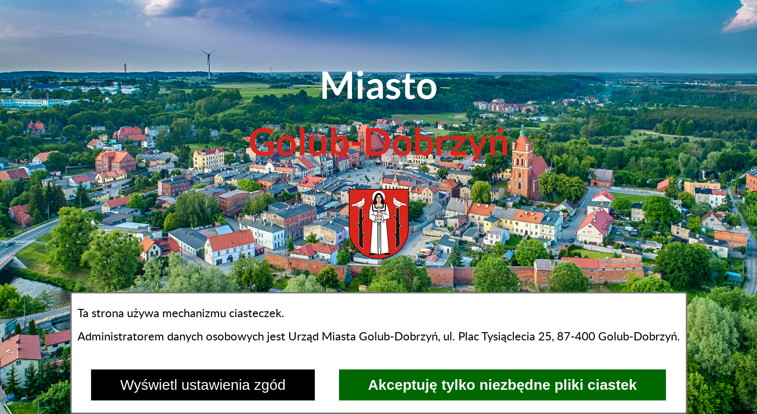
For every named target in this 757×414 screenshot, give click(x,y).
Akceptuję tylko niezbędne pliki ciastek (502, 385)
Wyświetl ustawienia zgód (203, 385)
